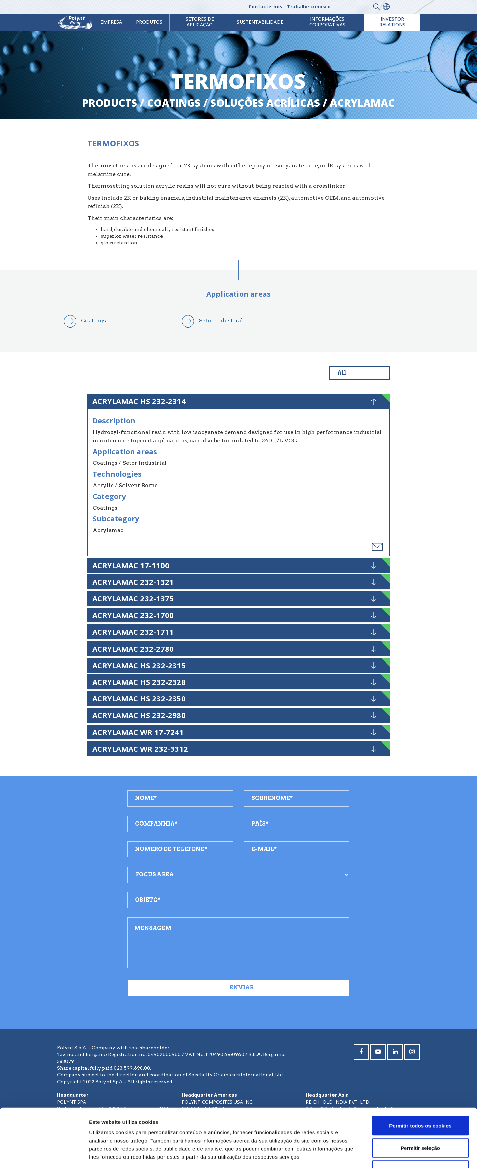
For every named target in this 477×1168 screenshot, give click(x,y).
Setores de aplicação (200, 22)
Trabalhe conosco (309, 6)
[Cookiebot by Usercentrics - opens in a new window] (44, 1155)
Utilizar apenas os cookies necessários (420, 1119)
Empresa (111, 22)
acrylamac (362, 103)
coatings (174, 103)
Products (109, 103)
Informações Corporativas (327, 22)
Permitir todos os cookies (420, 1071)
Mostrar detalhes (372, 1154)
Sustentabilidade (260, 22)
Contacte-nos (265, 6)
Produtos (149, 22)
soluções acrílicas (265, 103)
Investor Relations (392, 22)
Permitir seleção (420, 1093)
